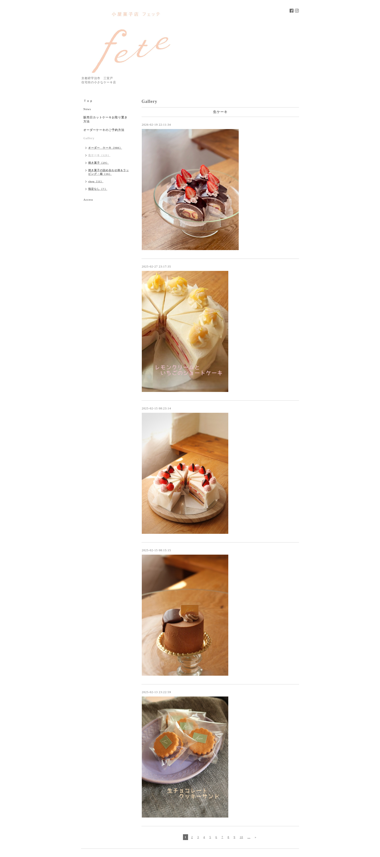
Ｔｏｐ (88, 101)
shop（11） (95, 181)
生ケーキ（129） (99, 155)
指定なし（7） (97, 188)
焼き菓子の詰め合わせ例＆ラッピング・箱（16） (108, 172)
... (248, 837)
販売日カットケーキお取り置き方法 (105, 119)
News (87, 109)
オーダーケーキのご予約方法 (103, 130)
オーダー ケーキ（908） (105, 147)
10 (241, 837)
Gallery (89, 138)
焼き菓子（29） (98, 162)
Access (88, 199)
